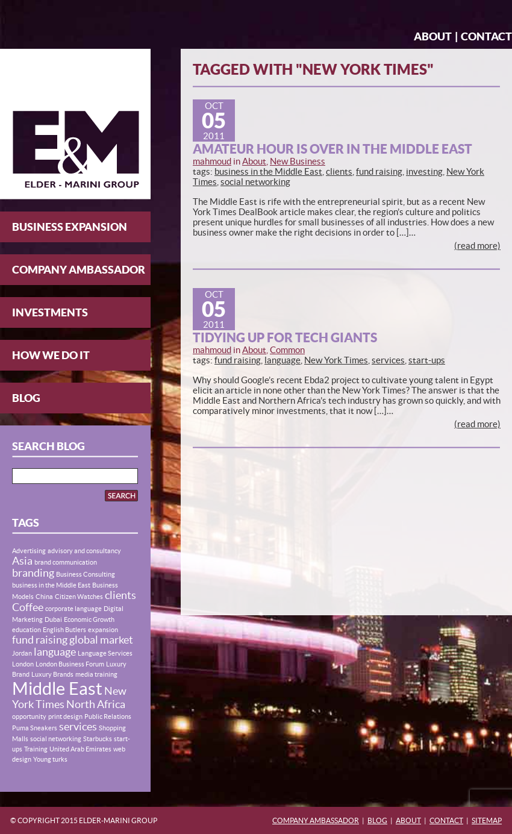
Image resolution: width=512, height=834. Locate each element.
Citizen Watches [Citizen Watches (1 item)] (79, 596)
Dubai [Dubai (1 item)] (53, 619)
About (433, 36)
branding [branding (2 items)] (33, 573)
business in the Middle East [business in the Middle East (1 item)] (51, 585)
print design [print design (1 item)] (65, 716)
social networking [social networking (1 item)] (55, 738)
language (282, 360)
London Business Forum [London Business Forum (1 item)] (70, 664)
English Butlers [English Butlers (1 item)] (64, 629)
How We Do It (51, 355)
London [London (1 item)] (23, 664)
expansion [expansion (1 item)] (103, 629)
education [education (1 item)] (26, 629)
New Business (297, 161)
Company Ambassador (78, 269)
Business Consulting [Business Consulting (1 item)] (85, 574)
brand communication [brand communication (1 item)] (65, 562)
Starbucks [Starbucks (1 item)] (97, 738)
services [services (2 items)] (78, 727)
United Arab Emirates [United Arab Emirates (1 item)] (80, 749)
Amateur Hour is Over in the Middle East (332, 149)
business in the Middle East (268, 171)
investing (424, 171)
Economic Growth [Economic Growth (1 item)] (89, 619)
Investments (50, 312)
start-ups (426, 360)
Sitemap (487, 820)
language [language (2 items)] (55, 652)
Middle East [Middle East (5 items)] (57, 688)
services (388, 360)
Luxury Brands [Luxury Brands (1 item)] (52, 674)
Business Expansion (69, 227)
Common (287, 350)
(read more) (477, 245)
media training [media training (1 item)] (96, 674)
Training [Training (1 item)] (36, 749)
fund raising (379, 171)
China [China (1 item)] (44, 596)
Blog (26, 398)
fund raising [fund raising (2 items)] (39, 640)
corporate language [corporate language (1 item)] (73, 608)
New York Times (336, 360)
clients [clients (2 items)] (120, 595)
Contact (486, 36)
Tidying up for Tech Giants (285, 337)
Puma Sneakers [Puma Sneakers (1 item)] (34, 728)
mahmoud (212, 161)
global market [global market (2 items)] (101, 640)
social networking (255, 182)
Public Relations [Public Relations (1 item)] (107, 716)
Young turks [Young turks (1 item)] (50, 759)
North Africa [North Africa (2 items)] (95, 704)
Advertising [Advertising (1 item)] (29, 550)
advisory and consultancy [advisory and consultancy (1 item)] (84, 550)
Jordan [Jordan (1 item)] (22, 653)
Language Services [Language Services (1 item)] (105, 653)
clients (339, 171)
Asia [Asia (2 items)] (22, 561)
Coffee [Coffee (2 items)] (27, 607)
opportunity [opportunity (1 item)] (29, 716)
